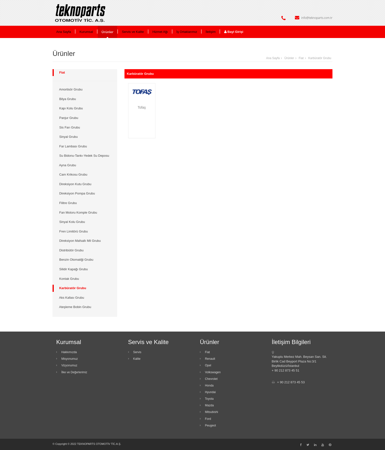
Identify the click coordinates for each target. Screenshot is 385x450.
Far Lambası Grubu (72, 146)
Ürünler (107, 32)
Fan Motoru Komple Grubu (77, 212)
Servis (134, 352)
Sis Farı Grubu (68, 127)
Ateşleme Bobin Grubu (74, 307)
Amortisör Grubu (69, 89)
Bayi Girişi (233, 32)
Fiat (301, 58)
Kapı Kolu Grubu (70, 108)
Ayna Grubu (66, 165)
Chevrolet (209, 379)
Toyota (207, 398)
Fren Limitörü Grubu (72, 231)
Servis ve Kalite (133, 32)
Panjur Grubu (67, 118)
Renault (207, 358)
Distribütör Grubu (70, 250)
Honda (207, 385)
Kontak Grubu (68, 279)
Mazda (207, 405)
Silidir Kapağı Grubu (72, 269)
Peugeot (208, 425)
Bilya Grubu (66, 99)
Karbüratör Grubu (319, 58)
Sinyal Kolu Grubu (71, 222)
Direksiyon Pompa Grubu (76, 193)
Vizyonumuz (66, 365)
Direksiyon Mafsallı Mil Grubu (79, 241)
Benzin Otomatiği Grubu (75, 259)
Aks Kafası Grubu (70, 297)
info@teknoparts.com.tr (316, 18)
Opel (205, 365)
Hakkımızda (66, 352)
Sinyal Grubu (67, 137)
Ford (205, 419)
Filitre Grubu (67, 203)
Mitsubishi (209, 412)
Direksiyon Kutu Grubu (74, 184)
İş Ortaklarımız (186, 32)
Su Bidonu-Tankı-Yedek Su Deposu (83, 155)
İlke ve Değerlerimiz (71, 372)
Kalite (134, 358)
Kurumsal (86, 32)
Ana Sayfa (63, 32)
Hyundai (208, 392)
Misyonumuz (67, 358)
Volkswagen (210, 372)
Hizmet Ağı (160, 32)
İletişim (211, 32)
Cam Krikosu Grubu (72, 174)
